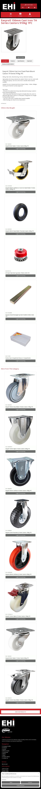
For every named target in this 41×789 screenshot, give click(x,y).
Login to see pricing (20, 148)
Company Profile (6, 746)
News (3, 755)
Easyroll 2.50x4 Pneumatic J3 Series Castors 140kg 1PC (19, 532)
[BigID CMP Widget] (20, 780)
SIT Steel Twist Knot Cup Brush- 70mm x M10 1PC (18, 273)
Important (29, 61)
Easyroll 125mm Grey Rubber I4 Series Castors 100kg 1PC (19, 700)
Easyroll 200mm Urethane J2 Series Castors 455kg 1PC (19, 574)
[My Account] (34, 7)
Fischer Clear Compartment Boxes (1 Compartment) (18, 358)
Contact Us (5, 758)
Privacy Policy (5, 770)
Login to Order (20, 57)
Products (4, 747)
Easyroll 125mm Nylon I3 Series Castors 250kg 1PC (18, 448)
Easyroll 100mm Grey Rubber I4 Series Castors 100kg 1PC (19, 407)
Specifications (21, 61)
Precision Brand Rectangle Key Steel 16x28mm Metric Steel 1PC (20, 315)
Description (5, 61)
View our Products (20, 712)
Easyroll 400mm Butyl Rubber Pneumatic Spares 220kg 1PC (20, 231)
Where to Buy (5, 750)
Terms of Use (5, 768)
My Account (5, 764)
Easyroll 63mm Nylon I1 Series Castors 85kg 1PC (17, 146)
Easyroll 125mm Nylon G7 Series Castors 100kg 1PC (18, 616)
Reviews (8, 64)
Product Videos (6, 756)
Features (13, 61)
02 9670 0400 (29, 4)
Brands (4, 749)
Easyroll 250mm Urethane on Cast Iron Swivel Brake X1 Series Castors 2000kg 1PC (20, 188)
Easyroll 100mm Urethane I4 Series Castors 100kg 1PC (19, 490)
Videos (4, 753)
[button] (22, 7)
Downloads (5, 752)
